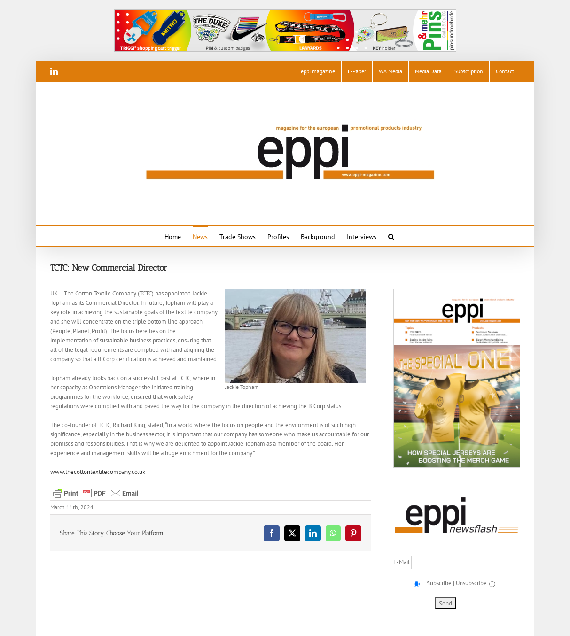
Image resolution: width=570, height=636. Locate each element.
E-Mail (402, 562)
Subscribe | (440, 583)
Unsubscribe (471, 583)
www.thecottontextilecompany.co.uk (97, 472)
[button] (391, 236)
